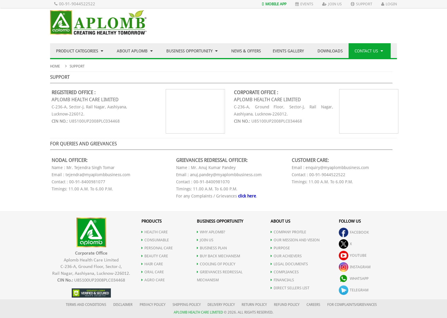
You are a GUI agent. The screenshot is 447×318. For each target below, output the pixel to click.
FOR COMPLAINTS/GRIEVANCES (352, 305)
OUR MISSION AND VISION (295, 240)
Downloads (330, 51)
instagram (355, 267)
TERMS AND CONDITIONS (86, 305)
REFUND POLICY (286, 305)
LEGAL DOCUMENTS (289, 264)
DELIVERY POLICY (221, 305)
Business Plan (212, 248)
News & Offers (246, 51)
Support (361, 4)
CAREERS (313, 305)
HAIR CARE (152, 264)
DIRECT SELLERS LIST (290, 288)
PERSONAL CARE (157, 248)
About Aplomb (135, 51)
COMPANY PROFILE (288, 232)
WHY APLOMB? (211, 232)
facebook (354, 232)
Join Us (332, 4)
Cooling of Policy (216, 264)
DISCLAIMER (122, 305)
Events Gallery (288, 51)
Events (304, 4)
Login (389, 4)
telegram (353, 290)
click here (247, 196)
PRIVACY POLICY (152, 305)
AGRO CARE (153, 280)
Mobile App (274, 4)
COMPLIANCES (285, 272)
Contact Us (369, 51)
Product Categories (79, 51)
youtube (353, 255)
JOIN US (205, 240)
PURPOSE (280, 248)
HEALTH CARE (154, 232)
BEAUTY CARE (154, 256)
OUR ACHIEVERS (286, 256)
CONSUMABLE (155, 240)
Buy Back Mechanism (218, 256)
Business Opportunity (192, 51)
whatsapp (353, 278)
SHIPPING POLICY (187, 305)
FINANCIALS (282, 280)
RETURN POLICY (254, 305)
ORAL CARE (152, 272)
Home (55, 66)
